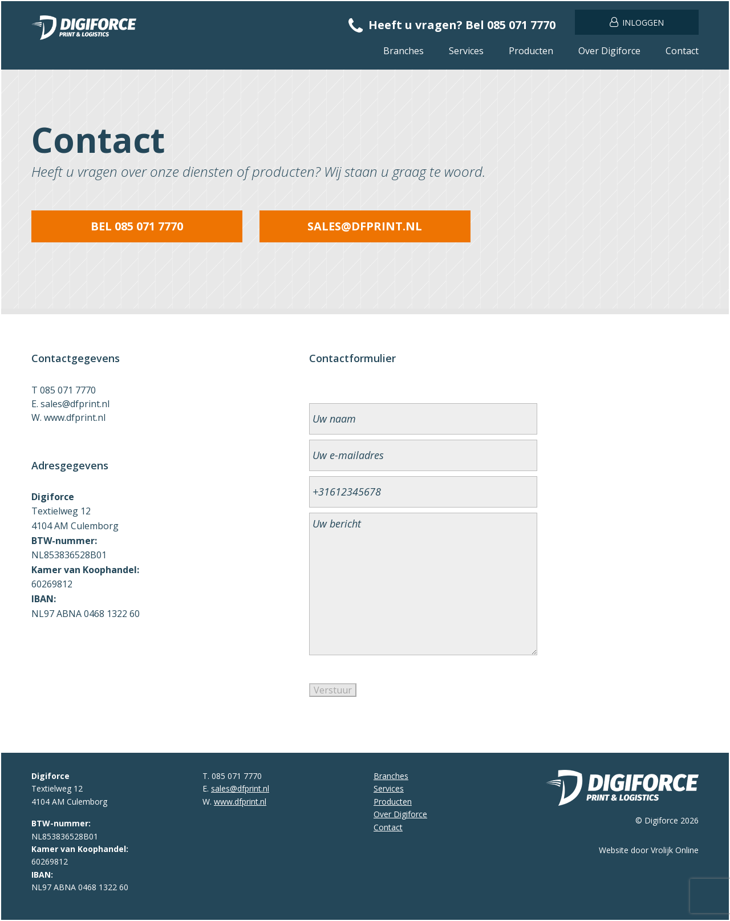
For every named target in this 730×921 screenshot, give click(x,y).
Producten (531, 50)
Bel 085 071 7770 (137, 226)
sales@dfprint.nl (364, 226)
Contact (682, 50)
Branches (403, 50)
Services (466, 50)
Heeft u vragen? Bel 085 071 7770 (451, 25)
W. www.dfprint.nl (68, 417)
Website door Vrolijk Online (649, 850)
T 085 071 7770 (63, 390)
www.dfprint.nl (240, 801)
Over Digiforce (609, 50)
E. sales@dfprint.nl (70, 403)
